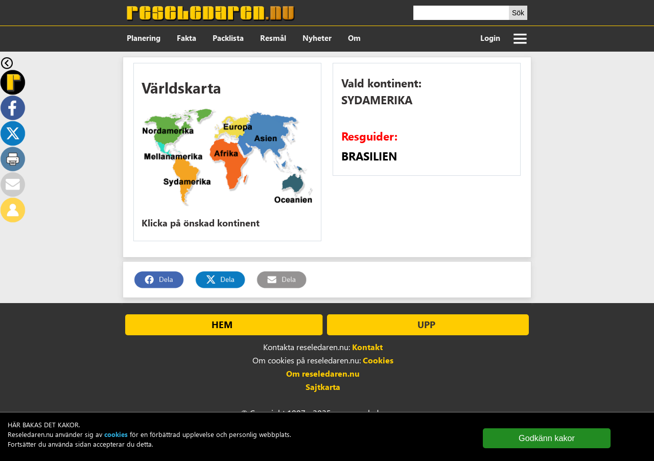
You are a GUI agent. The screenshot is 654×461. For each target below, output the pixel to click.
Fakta (186, 38)
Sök (518, 13)
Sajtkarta (323, 386)
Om (354, 38)
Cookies (378, 360)
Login (490, 38)
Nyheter (317, 38)
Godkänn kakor (547, 438)
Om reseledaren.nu (323, 373)
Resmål (273, 38)
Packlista (228, 38)
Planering (143, 38)
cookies (116, 434)
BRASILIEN (369, 156)
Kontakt (367, 346)
